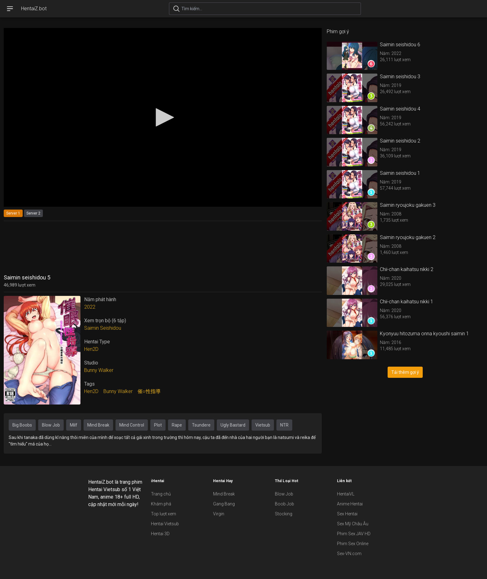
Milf (73, 425)
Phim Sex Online (352, 543)
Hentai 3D (160, 533)
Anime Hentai (350, 503)
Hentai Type (97, 342)
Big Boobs (22, 425)
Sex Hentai (347, 513)
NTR (284, 425)
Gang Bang (224, 503)
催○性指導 (149, 391)
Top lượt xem (163, 513)
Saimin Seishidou (102, 328)
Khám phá (161, 503)
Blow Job (51, 425)
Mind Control (131, 425)
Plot (158, 425)
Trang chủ (161, 493)
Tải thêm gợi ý (405, 372)
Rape (177, 425)
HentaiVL (345, 493)
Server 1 (13, 213)
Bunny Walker (98, 370)
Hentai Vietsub (165, 523)
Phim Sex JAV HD (354, 533)
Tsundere (201, 425)
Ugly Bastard (233, 425)
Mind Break (98, 425)
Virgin (218, 513)
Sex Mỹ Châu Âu (352, 523)
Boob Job (284, 503)
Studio (91, 363)
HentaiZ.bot (34, 8)
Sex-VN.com (349, 553)
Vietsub (262, 425)
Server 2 (33, 213)
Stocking (283, 513)
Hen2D (91, 349)
